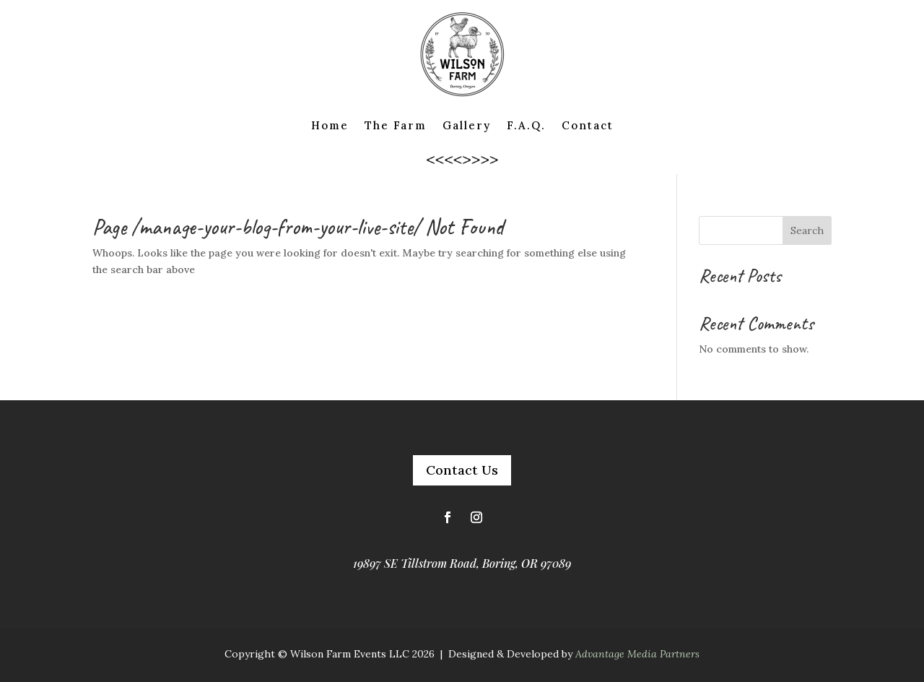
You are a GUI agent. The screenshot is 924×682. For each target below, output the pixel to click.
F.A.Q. (526, 125)
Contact (588, 125)
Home (330, 125)
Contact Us (462, 470)
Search (807, 230)
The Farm (396, 125)
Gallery (467, 125)
